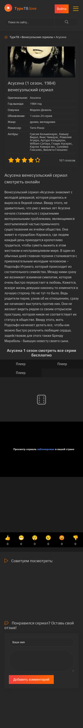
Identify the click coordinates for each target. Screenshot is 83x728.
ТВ (25, 8)
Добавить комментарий (31, 679)
